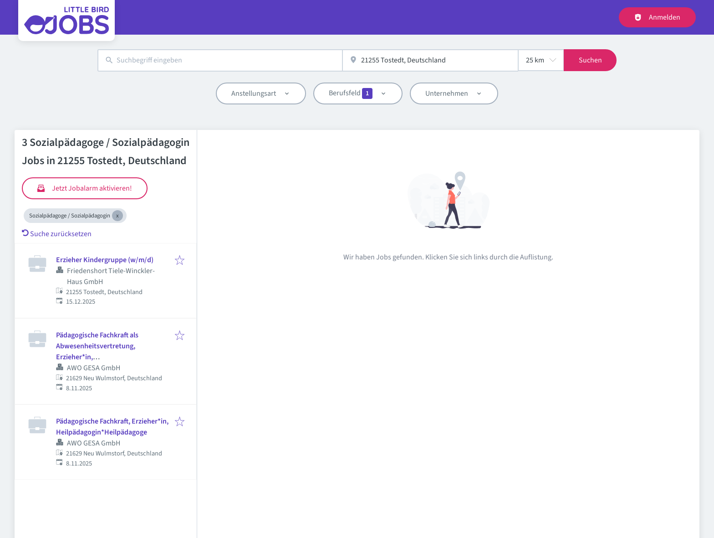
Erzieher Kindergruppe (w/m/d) (104, 260)
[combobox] (219, 60)
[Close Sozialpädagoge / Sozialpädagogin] (117, 215)
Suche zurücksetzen (57, 234)
